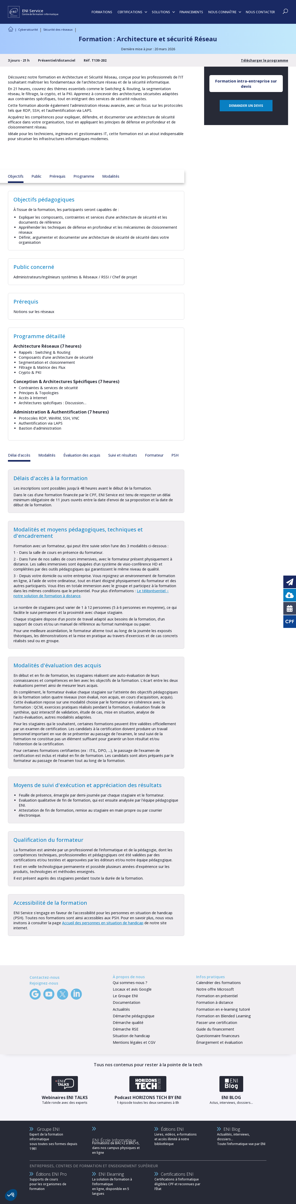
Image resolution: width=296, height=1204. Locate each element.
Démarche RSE (125, 1029)
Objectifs (16, 176)
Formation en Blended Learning (223, 1015)
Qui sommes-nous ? (130, 982)
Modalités (110, 176)
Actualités (121, 1009)
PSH (174, 455)
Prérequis (57, 176)
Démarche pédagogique (133, 1015)
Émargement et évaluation (219, 1042)
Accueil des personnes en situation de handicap (102, 922)
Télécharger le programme (264, 60)
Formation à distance (214, 1002)
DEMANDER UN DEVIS (246, 105)
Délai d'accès (19, 455)
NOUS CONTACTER (260, 12)
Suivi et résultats (122, 455)
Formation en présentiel (217, 995)
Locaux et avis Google (132, 989)
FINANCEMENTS (191, 12)
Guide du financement (215, 1029)
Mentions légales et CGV (134, 1042)
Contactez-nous (44, 977)
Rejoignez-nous (44, 983)
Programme (83, 176)
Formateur (154, 455)
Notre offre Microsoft (215, 989)
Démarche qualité (128, 1022)
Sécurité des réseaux (58, 29)
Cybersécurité (28, 29)
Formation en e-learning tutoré (223, 1009)
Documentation (126, 1002)
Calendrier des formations (218, 982)
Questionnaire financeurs (217, 1035)
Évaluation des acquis (81, 455)
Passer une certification (216, 1022)
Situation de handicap (131, 1035)
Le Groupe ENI (125, 995)
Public (36, 176)
